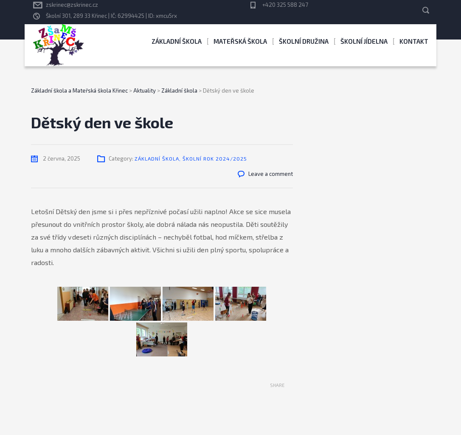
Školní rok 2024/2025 (215, 158)
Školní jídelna (364, 41)
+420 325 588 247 (285, 4)
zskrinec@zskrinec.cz (72, 4)
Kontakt (413, 41)
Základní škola (177, 41)
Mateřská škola (240, 41)
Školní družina (304, 41)
